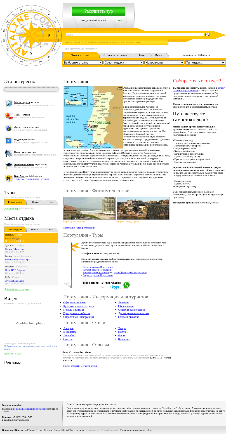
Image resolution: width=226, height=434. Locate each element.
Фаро (121, 335)
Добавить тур (11, 208)
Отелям (45, 178)
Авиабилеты (189, 55)
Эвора (122, 328)
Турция (9, 245)
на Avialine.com (28, 176)
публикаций (112, 430)
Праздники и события (76, 313)
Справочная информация (78, 316)
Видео (57, 430)
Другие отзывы (71, 365)
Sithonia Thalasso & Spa (17, 259)
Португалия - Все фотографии (78, 227)
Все (52, 201)
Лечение (123, 302)
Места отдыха (19, 218)
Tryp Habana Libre (14, 280)
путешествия (24, 139)
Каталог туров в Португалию (98, 267)
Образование (126, 306)
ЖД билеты (204, 55)
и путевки (80, 55)
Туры (9, 192)
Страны (48, 430)
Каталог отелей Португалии (97, 269)
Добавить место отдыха (16, 289)
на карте (26, 102)
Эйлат (19, 234)
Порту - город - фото (128, 221)
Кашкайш (124, 339)
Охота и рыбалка (128, 316)
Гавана (15, 277)
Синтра (68, 339)
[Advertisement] (75, 381)
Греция (8, 256)
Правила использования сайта (135, 430)
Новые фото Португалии (96, 272)
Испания (9, 266)
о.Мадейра (70, 331)
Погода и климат (73, 309)
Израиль (9, 234)
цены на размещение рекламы (29, 408)
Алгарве (68, 328)
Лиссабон (69, 335)
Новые (35, 201)
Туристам (19, 178)
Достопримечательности (133, 313)
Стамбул (19, 245)
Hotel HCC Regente (15, 270)
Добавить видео (12, 353)
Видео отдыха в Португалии (98, 275)
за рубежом (30, 164)
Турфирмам (32, 178)
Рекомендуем (15, 201)
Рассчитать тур (98, 11)
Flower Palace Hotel (15, 249)
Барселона (21, 266)
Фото (65, 430)
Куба (7, 277)
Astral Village (12, 238)
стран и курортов (26, 127)
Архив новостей (94, 430)
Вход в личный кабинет (93, 20)
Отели (39, 430)
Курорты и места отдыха (78, 306)
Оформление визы (74, 302)
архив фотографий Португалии (130, 272)
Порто (122, 331)
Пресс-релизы (76, 430)
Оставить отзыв (89, 365)
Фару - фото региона (74, 221)
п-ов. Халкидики (23, 256)
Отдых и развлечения (131, 309)
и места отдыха (115, 55)
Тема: (77, 352)
